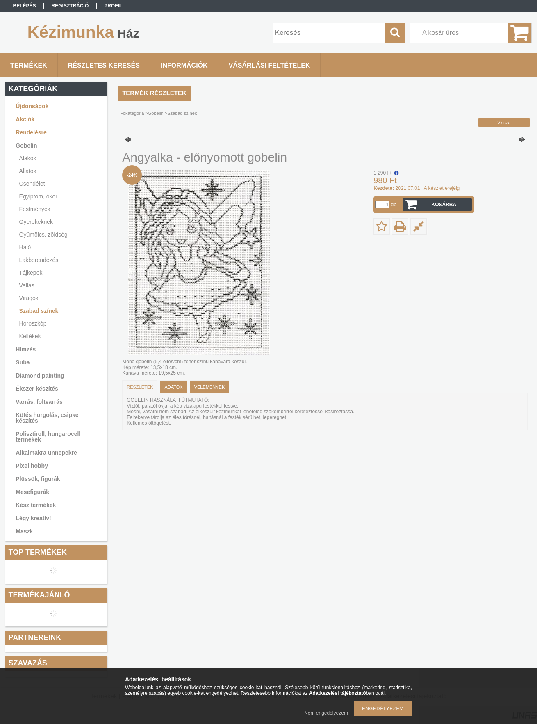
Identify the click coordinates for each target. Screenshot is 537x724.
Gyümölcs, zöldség (43, 234)
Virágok (29, 298)
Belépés (24, 6)
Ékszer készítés (37, 388)
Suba (23, 362)
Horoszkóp (33, 323)
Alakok (27, 158)
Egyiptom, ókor (38, 196)
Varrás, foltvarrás (39, 401)
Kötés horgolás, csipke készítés (47, 418)
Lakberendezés (39, 260)
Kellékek (30, 336)
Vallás (26, 285)
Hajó (25, 247)
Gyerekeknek (36, 222)
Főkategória (132, 113)
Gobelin (26, 145)
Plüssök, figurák (38, 479)
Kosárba (443, 204)
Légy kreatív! (33, 518)
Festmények (34, 209)
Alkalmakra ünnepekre (46, 452)
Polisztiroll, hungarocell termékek (48, 436)
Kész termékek (36, 505)
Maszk (24, 531)
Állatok (27, 171)
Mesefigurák (32, 492)
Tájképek (31, 272)
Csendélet (32, 183)
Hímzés (26, 349)
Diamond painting (40, 375)
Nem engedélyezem (326, 713)
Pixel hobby (32, 465)
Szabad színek (39, 310)
